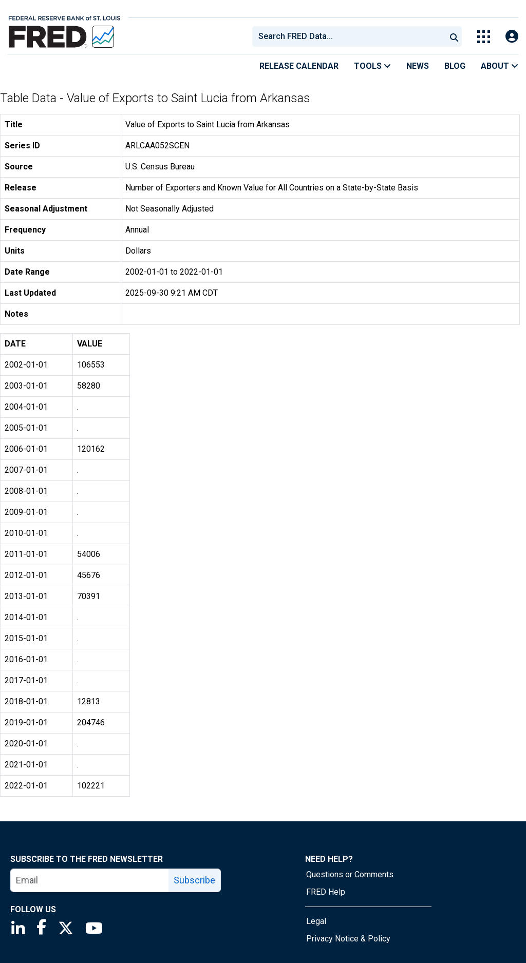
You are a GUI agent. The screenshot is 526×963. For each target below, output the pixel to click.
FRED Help (325, 892)
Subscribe (194, 880)
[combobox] (348, 36)
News (417, 66)
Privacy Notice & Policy (348, 938)
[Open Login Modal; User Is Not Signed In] (511, 36)
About (499, 66)
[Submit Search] (454, 36)
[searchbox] (350, 36)
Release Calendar (299, 66)
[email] (90, 880)
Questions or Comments (349, 874)
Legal (316, 921)
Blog (454, 66)
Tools (372, 66)
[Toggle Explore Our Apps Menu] (483, 36)
